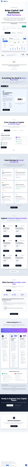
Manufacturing (14, 290)
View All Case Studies (14, 313)
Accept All (7, 465)
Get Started (4, 147)
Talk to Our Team (14, 207)
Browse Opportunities (17, 405)
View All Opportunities (14, 271)
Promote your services (20, 33)
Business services (4, 30)
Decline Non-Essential (12, 465)
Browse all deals (13, 33)
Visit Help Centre (14, 426)
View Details (6, 237)
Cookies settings (3, 465)
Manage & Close (21, 130)
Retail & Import (9, 290)
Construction (19, 290)
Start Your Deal (9, 405)
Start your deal (7, 33)
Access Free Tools (6, 109)
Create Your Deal (7, 130)
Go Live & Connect (14, 130)
